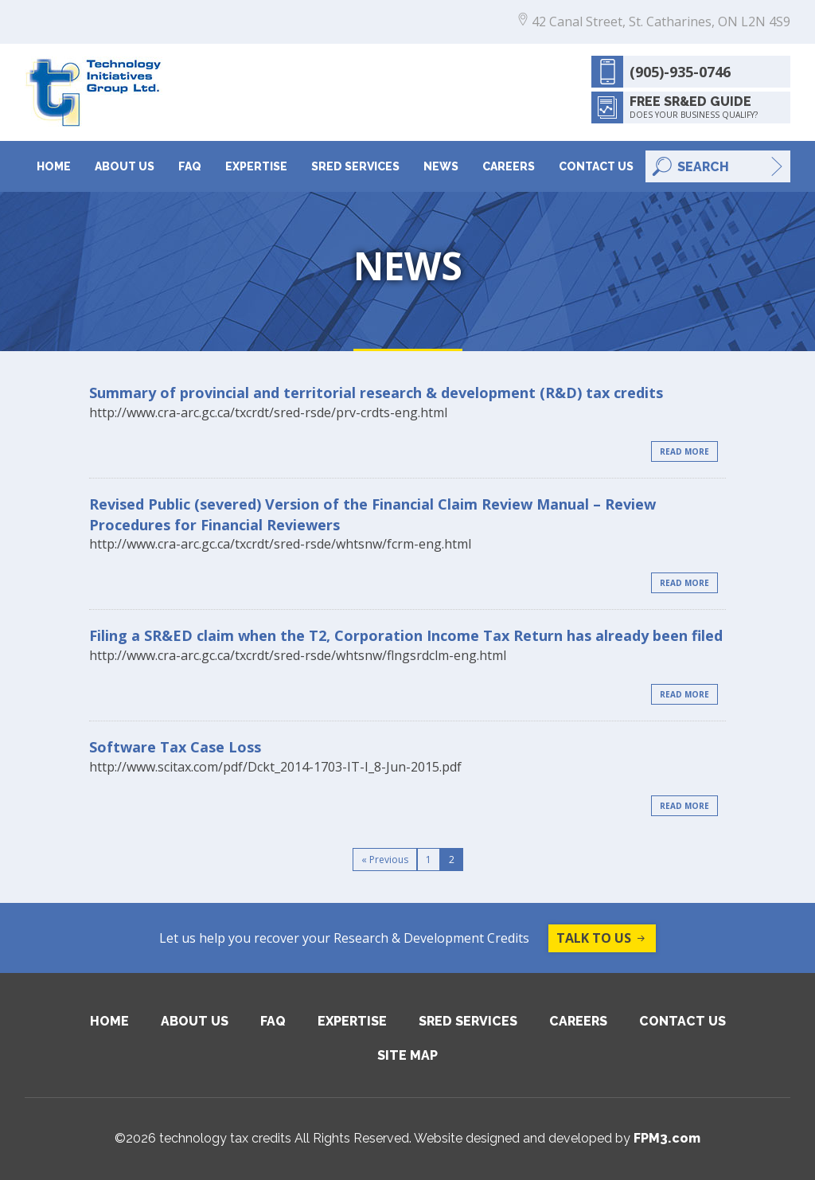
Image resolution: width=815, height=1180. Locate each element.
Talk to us (602, 938)
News (440, 166)
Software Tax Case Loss (175, 746)
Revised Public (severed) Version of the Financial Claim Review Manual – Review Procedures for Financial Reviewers (372, 514)
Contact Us (596, 166)
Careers (508, 166)
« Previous (384, 859)
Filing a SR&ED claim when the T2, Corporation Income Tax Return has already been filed (406, 635)
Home (54, 166)
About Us (124, 166)
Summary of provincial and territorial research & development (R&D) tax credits (376, 392)
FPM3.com (667, 1138)
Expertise (256, 166)
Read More (684, 451)
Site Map (407, 1055)
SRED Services (355, 166)
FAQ (189, 166)
